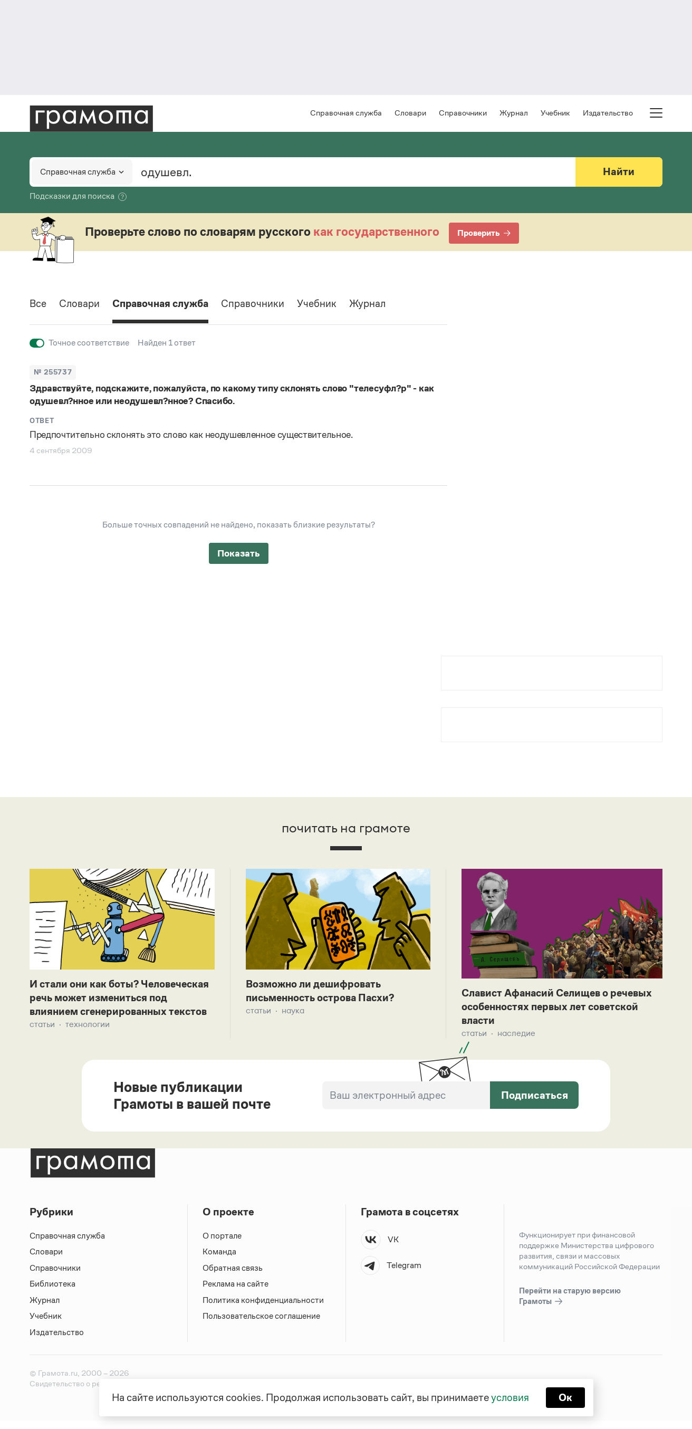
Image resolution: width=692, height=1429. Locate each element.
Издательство (608, 113)
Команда (219, 1259)
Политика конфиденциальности (264, 1307)
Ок (566, 1397)
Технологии (87, 1041)
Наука (293, 1013)
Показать (238, 554)
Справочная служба (346, 113)
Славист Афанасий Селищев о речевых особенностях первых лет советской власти (561, 1009)
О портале (222, 1243)
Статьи (42, 1041)
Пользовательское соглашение (262, 1324)
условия (510, 1397)
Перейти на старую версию (570, 1304)
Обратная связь (233, 1275)
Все (38, 305)
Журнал (513, 113)
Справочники (463, 113)
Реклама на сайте (236, 1292)
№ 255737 (53, 373)
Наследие (516, 1036)
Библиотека (52, 1292)
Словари (410, 113)
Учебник (555, 113)
